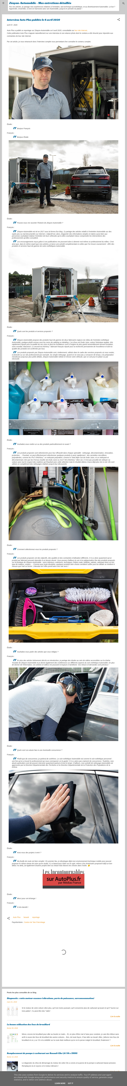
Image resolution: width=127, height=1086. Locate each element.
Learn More (60, 1083)
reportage (36, 917)
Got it (70, 1083)
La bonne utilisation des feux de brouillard (28, 1024)
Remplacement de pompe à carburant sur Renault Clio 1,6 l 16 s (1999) (42, 1053)
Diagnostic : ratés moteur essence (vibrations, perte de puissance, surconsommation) (50, 998)
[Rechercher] (123, 4)
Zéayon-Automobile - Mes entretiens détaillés (40, 3)
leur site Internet (81, 30)
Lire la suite (115, 1016)
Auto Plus (16, 917)
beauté (26, 917)
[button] (118, 20)
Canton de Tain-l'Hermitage (34, 922)
